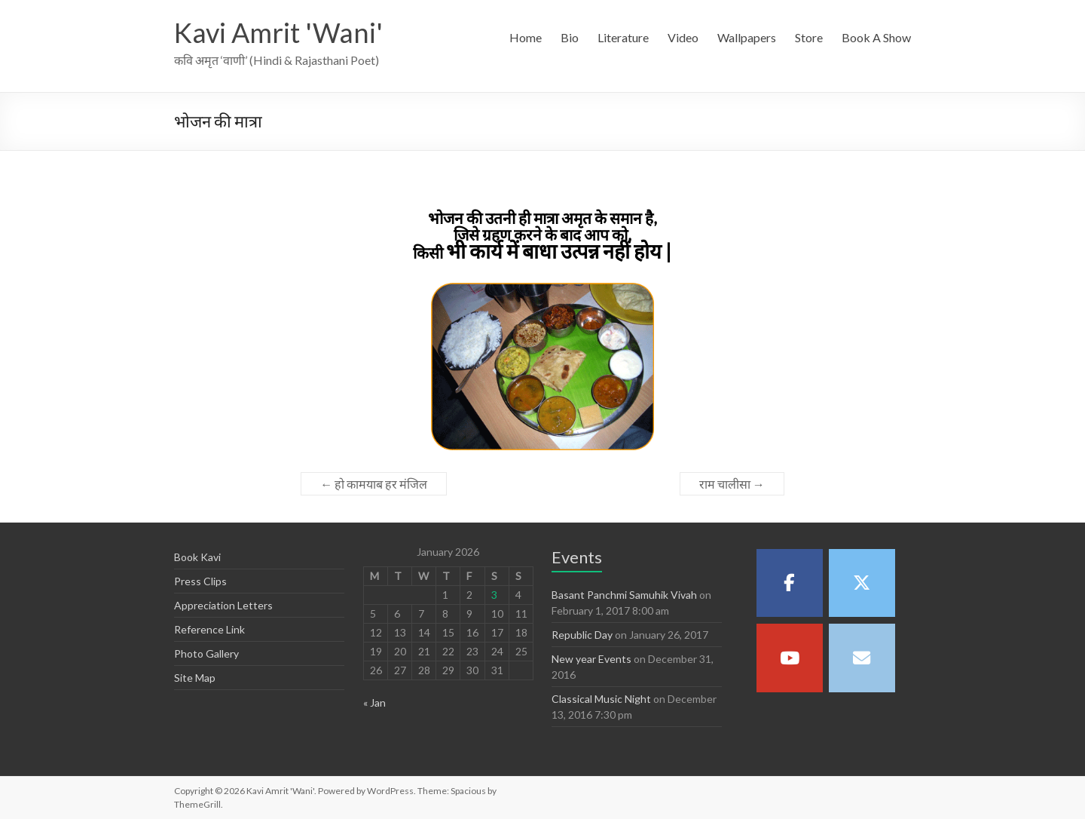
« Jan (374, 702)
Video (683, 37)
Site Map (194, 677)
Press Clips (200, 581)
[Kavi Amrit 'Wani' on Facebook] (789, 583)
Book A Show (876, 37)
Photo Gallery (206, 653)
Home (525, 37)
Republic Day (582, 634)
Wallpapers (746, 37)
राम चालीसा (732, 484)
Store (809, 37)
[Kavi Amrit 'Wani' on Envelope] (862, 658)
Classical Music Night (601, 698)
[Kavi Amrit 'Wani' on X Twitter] (862, 583)
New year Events (591, 658)
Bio (570, 37)
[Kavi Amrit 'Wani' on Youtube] (789, 658)
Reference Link (209, 629)
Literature (623, 37)
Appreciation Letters (223, 605)
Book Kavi (197, 557)
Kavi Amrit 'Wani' (278, 32)
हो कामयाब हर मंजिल (373, 484)
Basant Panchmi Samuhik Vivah (624, 594)
